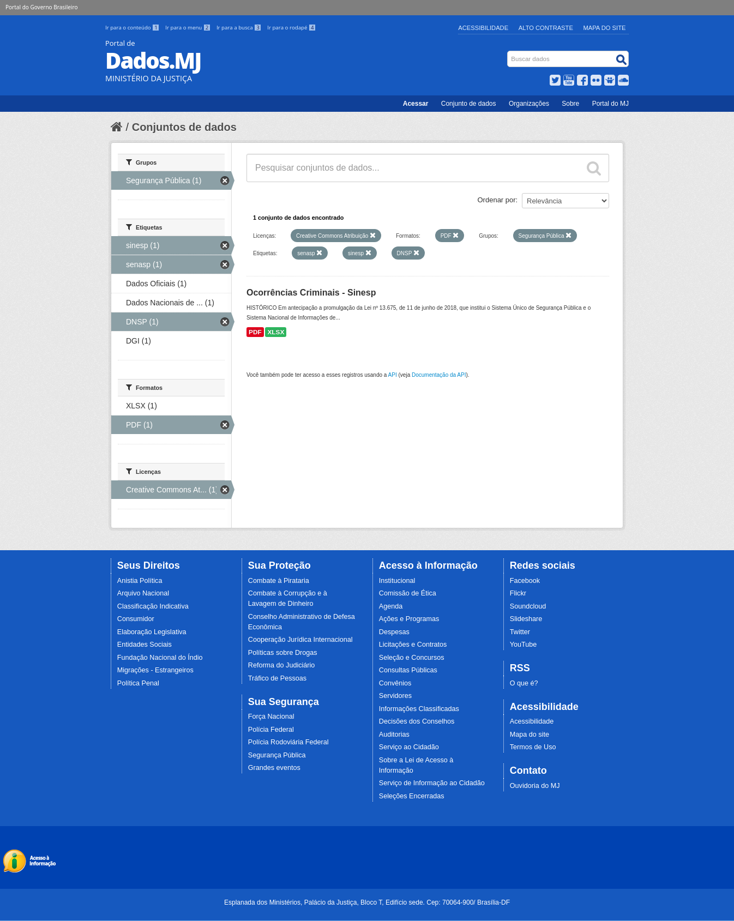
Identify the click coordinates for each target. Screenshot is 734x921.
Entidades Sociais (144, 644)
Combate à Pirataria (278, 581)
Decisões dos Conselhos (417, 721)
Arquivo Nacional (143, 593)
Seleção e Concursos (411, 657)
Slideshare (526, 619)
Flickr (518, 593)
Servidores (395, 696)
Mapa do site (529, 734)
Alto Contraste (546, 28)
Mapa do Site (604, 28)
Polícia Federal (271, 729)
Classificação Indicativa (153, 606)
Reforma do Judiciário (281, 665)
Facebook (525, 581)
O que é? (524, 683)
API (392, 375)
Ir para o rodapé (291, 27)
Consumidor (135, 619)
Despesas (394, 632)
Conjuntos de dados (184, 127)
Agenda (390, 606)
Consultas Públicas (408, 670)
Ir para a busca (239, 27)
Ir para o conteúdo (133, 27)
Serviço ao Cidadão (409, 747)
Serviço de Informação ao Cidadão (432, 783)
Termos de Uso (533, 747)
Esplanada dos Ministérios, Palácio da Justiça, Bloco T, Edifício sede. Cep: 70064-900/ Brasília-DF (367, 902)
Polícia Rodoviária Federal (288, 742)
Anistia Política (140, 581)
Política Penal (138, 683)
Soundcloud (528, 606)
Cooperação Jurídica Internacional (300, 639)
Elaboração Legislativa (151, 632)
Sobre (570, 103)
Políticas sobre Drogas (282, 653)
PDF (255, 332)
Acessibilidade (483, 28)
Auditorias (394, 734)
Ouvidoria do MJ (535, 786)
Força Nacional (271, 716)
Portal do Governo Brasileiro (41, 7)
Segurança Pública (277, 755)
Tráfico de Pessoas (277, 678)
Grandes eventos (274, 768)
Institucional (397, 581)
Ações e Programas (409, 619)
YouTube (523, 644)
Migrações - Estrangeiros (155, 670)
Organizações (529, 103)
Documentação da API (439, 375)
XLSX (275, 332)
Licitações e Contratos (413, 644)
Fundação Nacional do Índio (160, 657)
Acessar (416, 103)
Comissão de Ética (407, 593)
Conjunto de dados (468, 103)
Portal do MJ (610, 103)
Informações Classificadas (419, 709)
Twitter (520, 632)
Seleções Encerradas (411, 796)
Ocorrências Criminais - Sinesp (311, 292)
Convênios (395, 683)
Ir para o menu (188, 27)
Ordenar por (497, 200)
